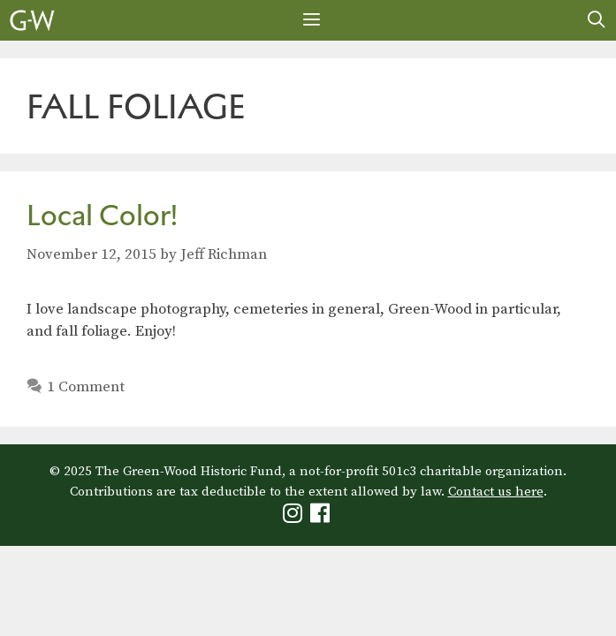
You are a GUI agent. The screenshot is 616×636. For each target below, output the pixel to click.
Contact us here (496, 491)
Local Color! (102, 215)
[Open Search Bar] (596, 20)
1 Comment (86, 387)
